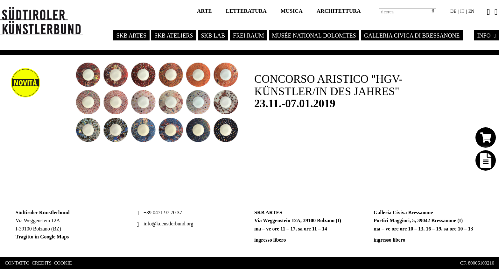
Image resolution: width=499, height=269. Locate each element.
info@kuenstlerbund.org (164, 223)
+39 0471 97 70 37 (158, 212)
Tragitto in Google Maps (42, 236)
